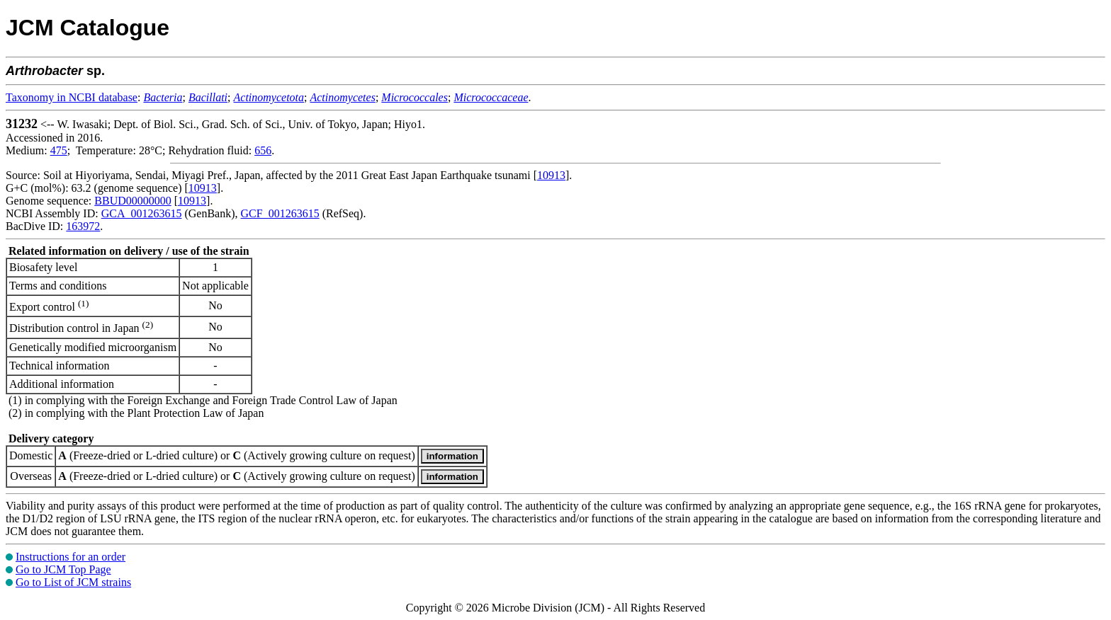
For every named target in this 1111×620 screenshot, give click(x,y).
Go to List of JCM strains (73, 582)
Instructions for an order (70, 557)
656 (262, 150)
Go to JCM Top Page (63, 569)
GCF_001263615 (280, 213)
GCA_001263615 (141, 213)
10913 (551, 175)
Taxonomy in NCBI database (71, 97)
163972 (83, 226)
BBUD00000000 (132, 201)
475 (58, 150)
